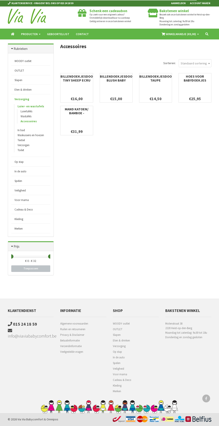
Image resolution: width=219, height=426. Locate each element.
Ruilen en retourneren (72, 329)
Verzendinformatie (71, 346)
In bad (21, 130)
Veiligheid (20, 190)
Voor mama (22, 200)
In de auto (20, 171)
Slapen (18, 80)
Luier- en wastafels (31, 106)
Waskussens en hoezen (31, 135)
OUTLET (19, 70)
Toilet (21, 150)
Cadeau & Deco (24, 209)
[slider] (11, 256)
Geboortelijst (58, 34)
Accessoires (29, 121)
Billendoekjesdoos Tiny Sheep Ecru (77, 78)
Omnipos (52, 419)
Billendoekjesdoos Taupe (156, 78)
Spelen (18, 181)
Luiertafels (26, 111)
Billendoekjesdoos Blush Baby (117, 78)
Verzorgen (23, 145)
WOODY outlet (23, 61)
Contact (82, 34)
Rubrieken (21, 49)
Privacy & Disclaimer (72, 335)
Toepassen (30, 268)
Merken (19, 228)
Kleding (19, 219)
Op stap (19, 162)
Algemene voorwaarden (74, 323)
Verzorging (22, 99)
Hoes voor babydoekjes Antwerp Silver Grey (195, 82)
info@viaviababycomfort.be (31, 333)
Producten (31, 34)
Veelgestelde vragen (71, 352)
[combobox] (195, 63)
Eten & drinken (23, 89)
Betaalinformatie (70, 340)
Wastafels (26, 116)
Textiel (21, 140)
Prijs (16, 246)
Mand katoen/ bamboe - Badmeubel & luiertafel (76, 115)
